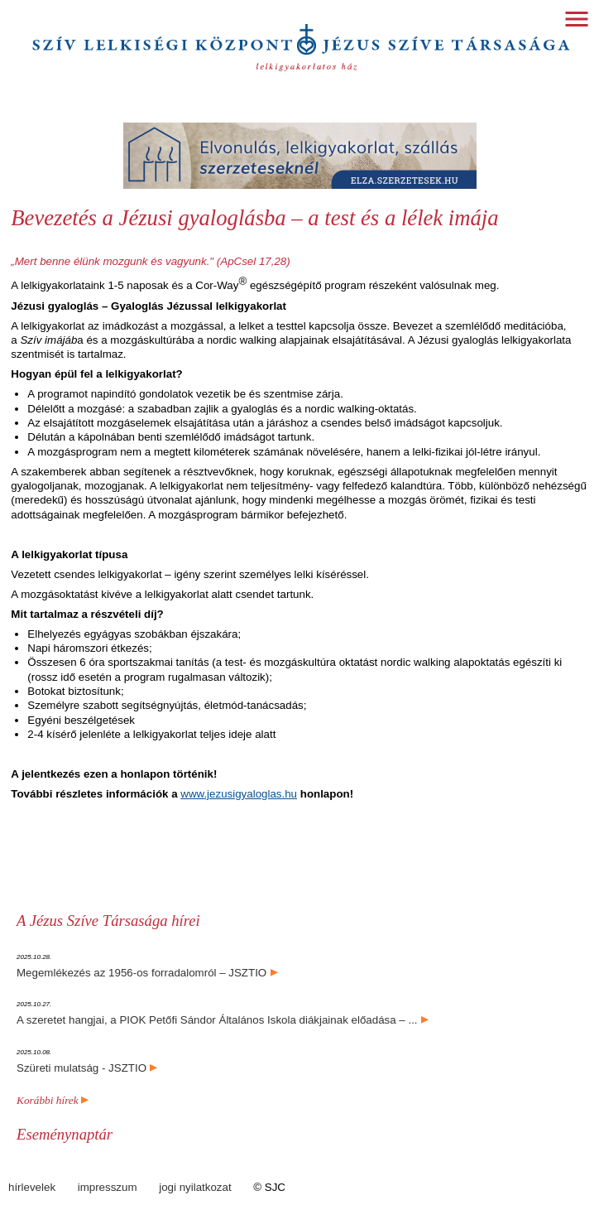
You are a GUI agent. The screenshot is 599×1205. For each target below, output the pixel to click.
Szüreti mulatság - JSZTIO (81, 1068)
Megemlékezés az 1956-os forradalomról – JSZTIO (141, 972)
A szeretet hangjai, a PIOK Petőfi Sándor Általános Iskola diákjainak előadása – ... (217, 1020)
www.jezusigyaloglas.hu (238, 794)
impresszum (107, 1187)
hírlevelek (31, 1187)
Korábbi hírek (53, 1100)
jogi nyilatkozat (195, 1187)
